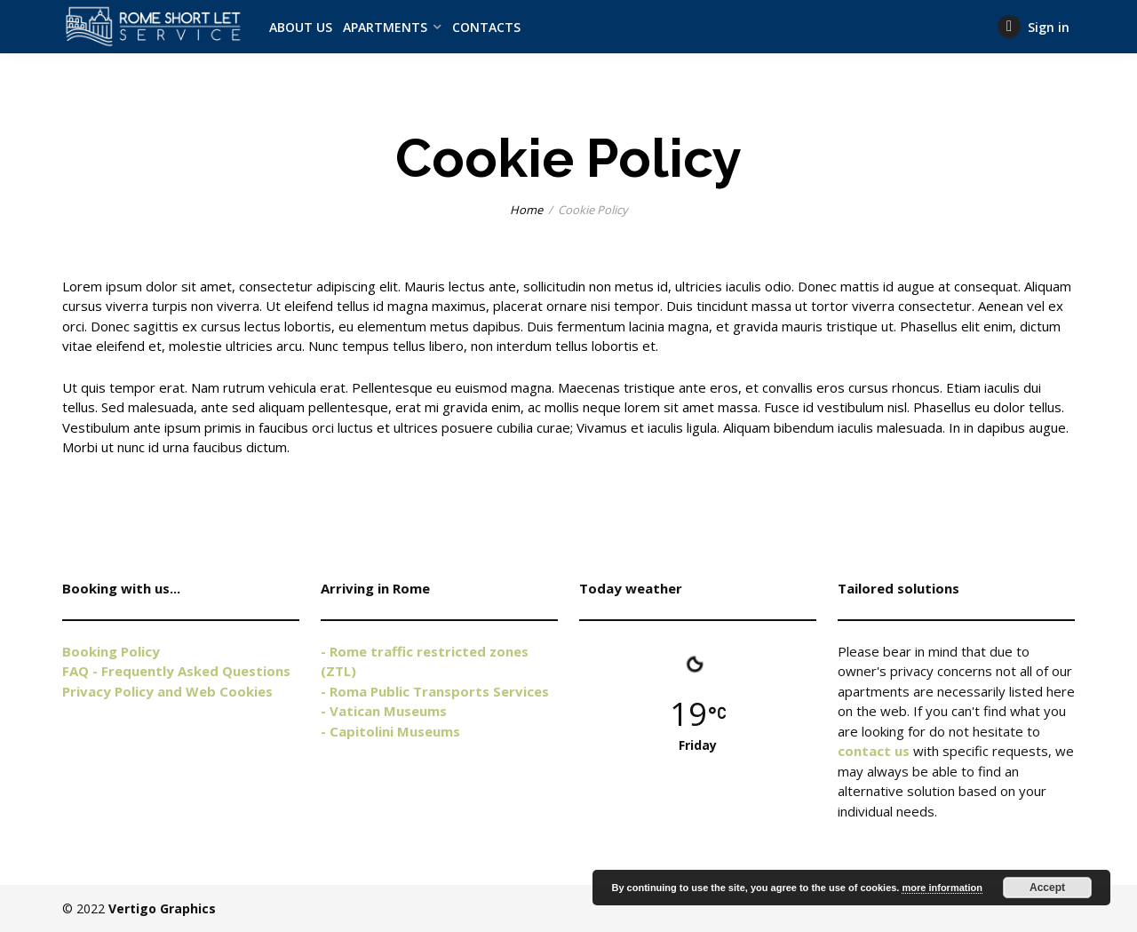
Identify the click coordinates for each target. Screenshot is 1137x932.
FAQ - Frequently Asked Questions (176, 671)
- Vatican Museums (384, 711)
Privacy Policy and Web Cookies (167, 691)
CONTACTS (486, 27)
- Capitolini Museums (390, 731)
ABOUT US (300, 27)
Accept (1047, 887)
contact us (874, 751)
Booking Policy (111, 651)
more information (942, 887)
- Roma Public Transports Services (435, 691)
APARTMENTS (385, 27)
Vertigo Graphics (162, 908)
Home (526, 210)
